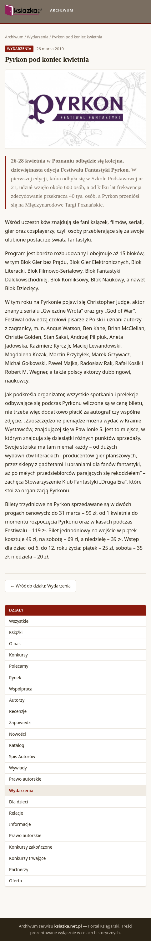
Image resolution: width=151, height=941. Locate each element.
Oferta (15, 881)
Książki (16, 632)
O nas (15, 643)
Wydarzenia (37, 37)
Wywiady (18, 768)
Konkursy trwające (27, 858)
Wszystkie (18, 621)
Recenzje (18, 711)
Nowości (17, 734)
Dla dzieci (18, 802)
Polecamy (18, 666)
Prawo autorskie (25, 779)
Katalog (16, 745)
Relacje (16, 813)
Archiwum (14, 37)
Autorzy (16, 700)
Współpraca (21, 689)
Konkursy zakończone (30, 847)
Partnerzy (18, 869)
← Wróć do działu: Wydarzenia (40, 586)
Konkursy (18, 655)
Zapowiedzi (20, 722)
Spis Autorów (22, 756)
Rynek (15, 677)
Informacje (20, 824)
